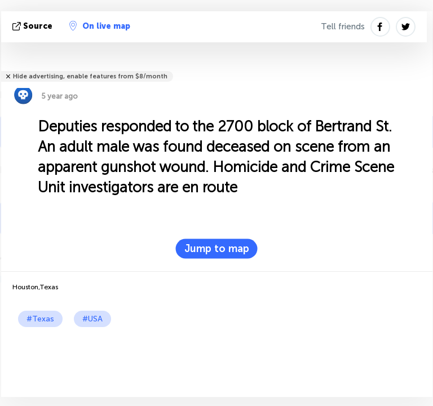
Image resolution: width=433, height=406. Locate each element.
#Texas (40, 319)
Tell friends (343, 26)
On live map (99, 26)
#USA (92, 319)
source (33, 26)
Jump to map (216, 248)
